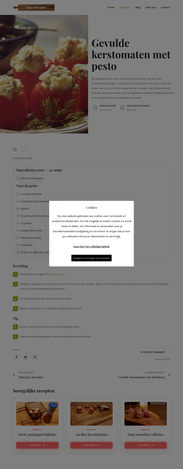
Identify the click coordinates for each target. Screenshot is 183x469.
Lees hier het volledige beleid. (91, 246)
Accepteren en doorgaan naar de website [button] (91, 258)
